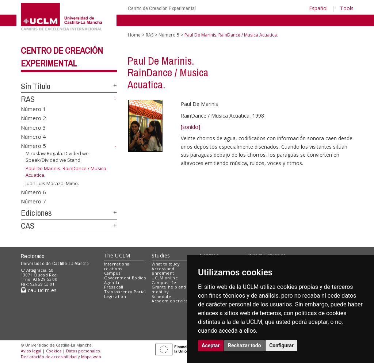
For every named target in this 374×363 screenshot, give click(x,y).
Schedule (161, 296)
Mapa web (91, 356)
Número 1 (33, 108)
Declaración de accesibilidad (49, 356)
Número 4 (33, 136)
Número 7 (33, 201)
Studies (161, 255)
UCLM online (165, 277)
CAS (27, 225)
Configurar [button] (281, 345)
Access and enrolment (163, 271)
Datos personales (83, 351)
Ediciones (36, 212)
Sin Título (35, 86)
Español (318, 8)
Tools (347, 8)
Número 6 (33, 191)
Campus (112, 273)
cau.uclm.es (39, 290)
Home (134, 35)
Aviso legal (31, 351)
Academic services (171, 300)
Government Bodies (125, 277)
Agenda (111, 282)
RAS (28, 98)
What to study (166, 264)
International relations (117, 266)
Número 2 (33, 118)
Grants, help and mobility (169, 289)
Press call (113, 287)
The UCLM (117, 255)
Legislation (115, 296)
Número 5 (33, 145)
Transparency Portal (125, 291)
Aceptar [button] (211, 345)
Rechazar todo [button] (244, 345)
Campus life (164, 282)
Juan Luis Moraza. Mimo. (52, 183)
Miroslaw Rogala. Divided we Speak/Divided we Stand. (57, 157)
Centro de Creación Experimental (162, 8)
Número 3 (33, 127)
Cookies (53, 351)
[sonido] (190, 126)
